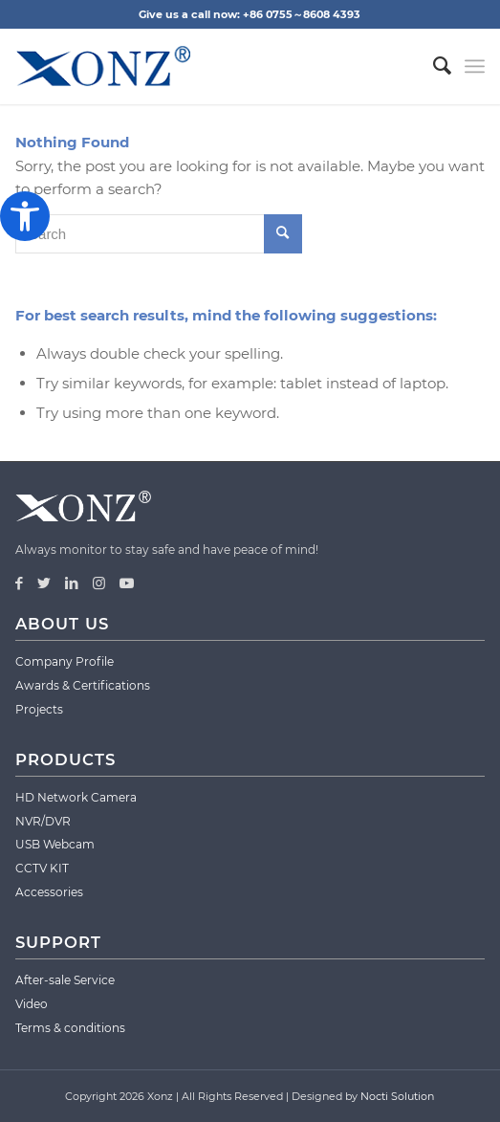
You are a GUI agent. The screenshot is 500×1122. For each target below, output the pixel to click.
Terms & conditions (70, 1028)
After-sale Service (65, 980)
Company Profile (64, 661)
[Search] (432, 66)
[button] (25, 216)
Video (31, 1004)
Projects (39, 709)
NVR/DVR (43, 821)
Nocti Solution (397, 1096)
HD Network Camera (76, 797)
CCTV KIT (42, 868)
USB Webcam (55, 844)
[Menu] (475, 66)
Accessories (49, 892)
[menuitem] (432, 66)
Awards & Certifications (82, 685)
